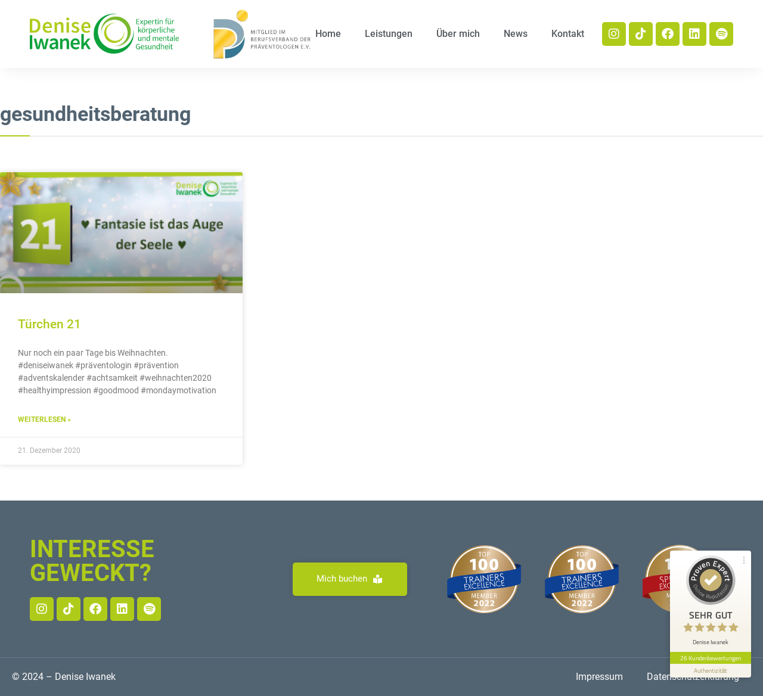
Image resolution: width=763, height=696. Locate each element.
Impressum (599, 676)
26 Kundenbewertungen (710, 658)
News (516, 33)
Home (328, 33)
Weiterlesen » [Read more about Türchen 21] (44, 419)
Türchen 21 (49, 324)
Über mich (458, 33)
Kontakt (567, 33)
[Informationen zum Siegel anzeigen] (710, 671)
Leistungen (388, 33)
